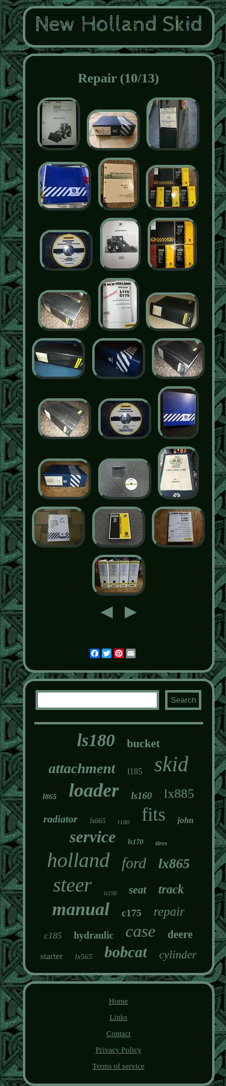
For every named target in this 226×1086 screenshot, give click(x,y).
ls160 (141, 796)
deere (180, 934)
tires (161, 843)
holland (78, 860)
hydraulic (93, 935)
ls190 (110, 893)
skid (171, 764)
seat (137, 890)
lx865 (174, 863)
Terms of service (118, 1065)
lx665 (98, 820)
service (92, 837)
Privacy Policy (118, 1049)
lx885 (179, 793)
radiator (60, 819)
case (140, 931)
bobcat (125, 952)
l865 (50, 796)
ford (134, 863)
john (185, 820)
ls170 (135, 842)
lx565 (83, 956)
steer (72, 885)
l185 (134, 771)
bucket (143, 743)
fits (154, 814)
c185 (52, 935)
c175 (132, 913)
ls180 (96, 740)
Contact (118, 1033)
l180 (124, 821)
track (171, 889)
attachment (82, 768)
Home (118, 1000)
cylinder (177, 954)
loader (94, 790)
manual (81, 909)
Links (119, 1017)
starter (51, 956)
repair (169, 911)
